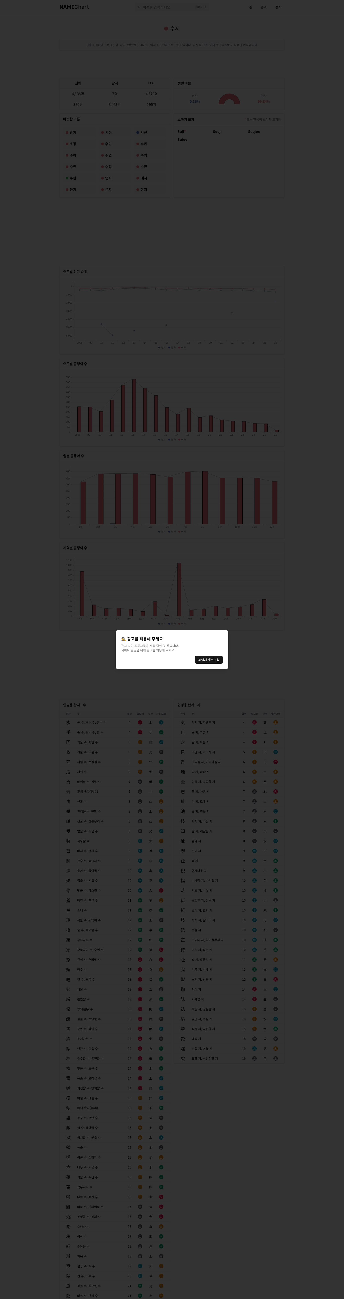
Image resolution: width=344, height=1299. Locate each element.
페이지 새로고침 (208, 660)
